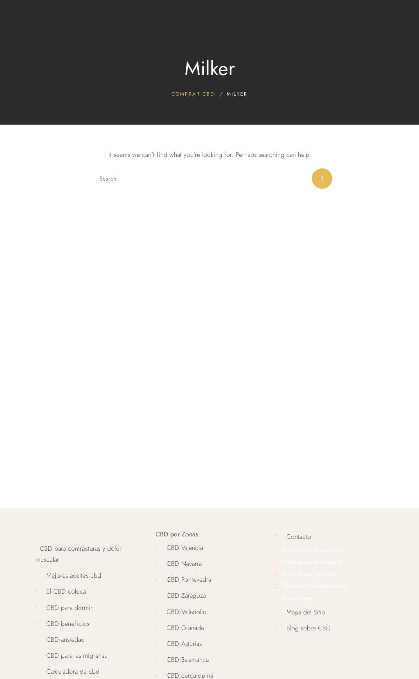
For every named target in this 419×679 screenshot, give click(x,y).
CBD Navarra (184, 563)
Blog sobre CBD (308, 628)
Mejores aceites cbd (73, 575)
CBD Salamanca (188, 659)
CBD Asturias (184, 643)
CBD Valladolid (187, 611)
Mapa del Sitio (305, 612)
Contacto (298, 536)
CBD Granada (185, 627)
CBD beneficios (67, 623)
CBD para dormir (69, 607)
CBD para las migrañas (76, 655)
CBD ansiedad (65, 639)
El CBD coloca (66, 591)
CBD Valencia (185, 547)
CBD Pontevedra (189, 579)
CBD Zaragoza (186, 595)
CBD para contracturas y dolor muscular (79, 554)
